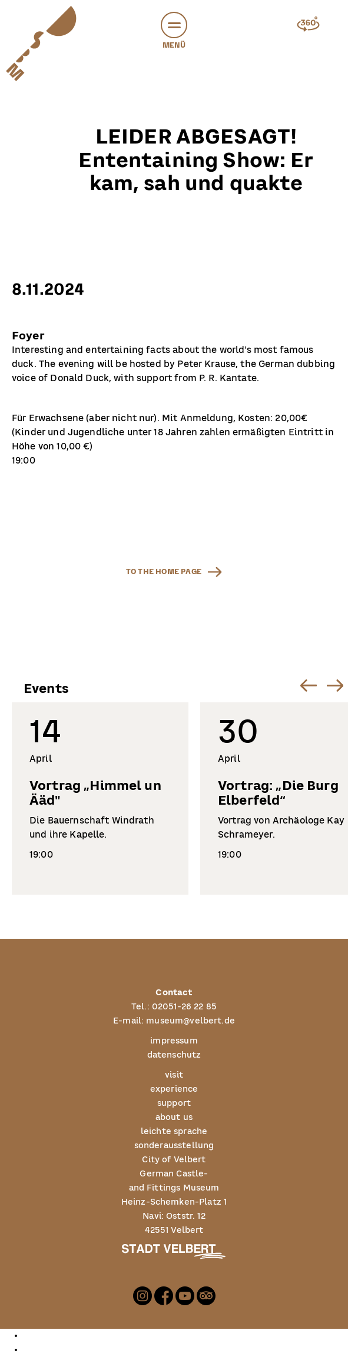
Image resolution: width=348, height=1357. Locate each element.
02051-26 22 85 (184, 1007)
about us (174, 1117)
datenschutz (174, 1055)
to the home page (163, 572)
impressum (173, 1041)
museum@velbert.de (190, 1021)
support (174, 1103)
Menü (174, 32)
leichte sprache (174, 1132)
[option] (186, 1336)
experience (174, 1089)
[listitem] (100, 798)
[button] (174, 25)
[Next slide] (335, 685)
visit (174, 1075)
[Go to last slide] (308, 685)
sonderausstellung (174, 1146)
